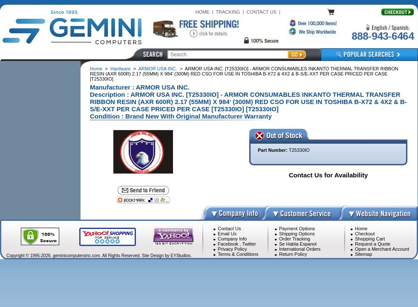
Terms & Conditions (238, 254)
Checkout (365, 233)
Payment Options (297, 228)
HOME (203, 11)
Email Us (227, 233)
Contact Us (229, 228)
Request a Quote (372, 243)
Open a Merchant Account (382, 249)
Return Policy (293, 254)
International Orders (299, 249)
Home (96, 68)
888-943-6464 (383, 36)
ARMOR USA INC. (157, 68)
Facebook (228, 243)
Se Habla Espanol (298, 243)
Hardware (120, 68)
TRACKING (228, 11)
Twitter (249, 243)
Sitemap (363, 254)
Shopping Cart (370, 238)
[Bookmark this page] (143, 200)
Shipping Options (297, 233)
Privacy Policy (232, 249)
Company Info (232, 238)
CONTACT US (261, 11)
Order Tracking (294, 238)
